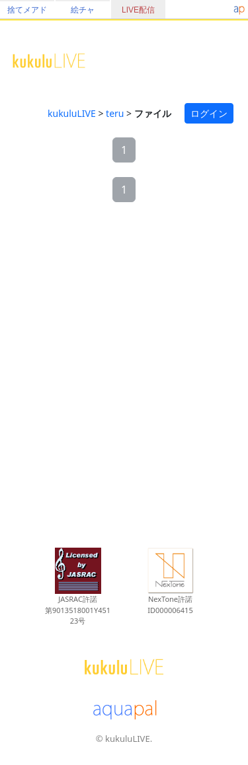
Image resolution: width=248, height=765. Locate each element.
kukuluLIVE (72, 113)
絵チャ (83, 10)
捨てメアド (27, 10)
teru (115, 113)
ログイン (208, 113)
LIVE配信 (138, 10)
